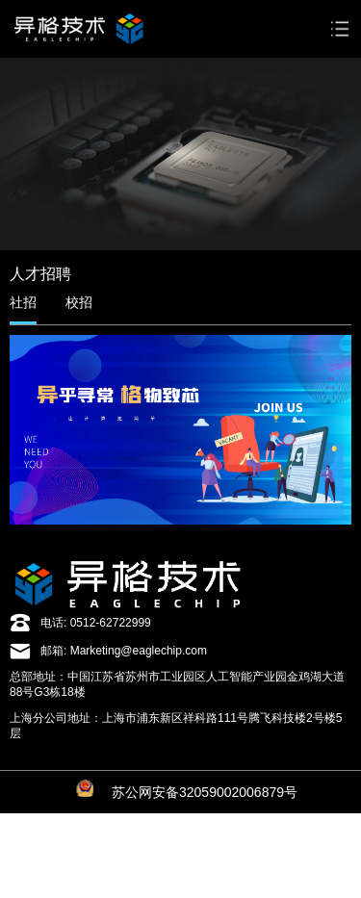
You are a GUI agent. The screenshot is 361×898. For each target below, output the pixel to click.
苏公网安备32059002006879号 (204, 792)
